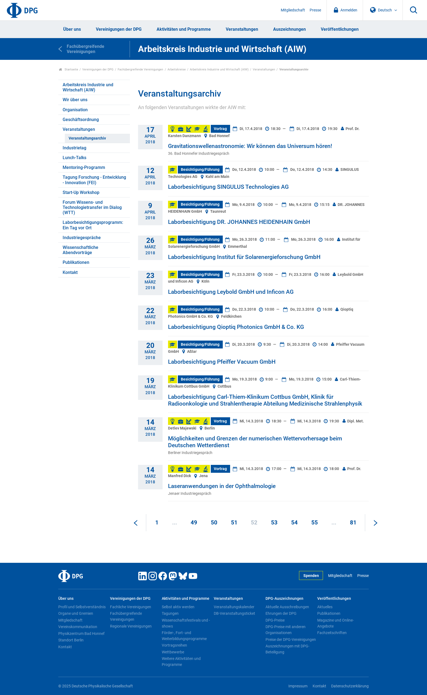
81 (353, 522)
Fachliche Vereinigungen (130, 607)
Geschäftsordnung (81, 119)
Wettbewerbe (173, 652)
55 (314, 522)
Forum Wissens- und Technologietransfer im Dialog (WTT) (92, 207)
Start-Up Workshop (81, 192)
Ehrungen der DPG (281, 613)
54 (294, 522)
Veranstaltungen (242, 29)
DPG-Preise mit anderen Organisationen (286, 630)
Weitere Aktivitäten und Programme (181, 661)
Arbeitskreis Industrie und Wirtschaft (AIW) (219, 69)
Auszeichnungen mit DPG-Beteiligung (287, 649)
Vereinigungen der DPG (119, 29)
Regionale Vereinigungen (131, 626)
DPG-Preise (275, 620)
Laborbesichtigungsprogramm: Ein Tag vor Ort (93, 225)
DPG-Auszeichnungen (284, 598)
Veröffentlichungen (340, 29)
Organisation (75, 109)
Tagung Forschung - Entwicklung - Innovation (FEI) (94, 180)
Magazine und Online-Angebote (335, 623)
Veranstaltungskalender (234, 607)
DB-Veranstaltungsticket (234, 613)
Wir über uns (75, 99)
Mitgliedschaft (293, 10)
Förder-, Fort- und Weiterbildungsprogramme (184, 636)
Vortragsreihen (174, 645)
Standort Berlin (71, 640)
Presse (315, 10)
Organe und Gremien (75, 613)
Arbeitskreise (176, 69)
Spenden (311, 575)
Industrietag (74, 147)
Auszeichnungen (289, 29)
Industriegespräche (82, 237)
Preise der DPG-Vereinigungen (291, 639)
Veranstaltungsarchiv (87, 138)
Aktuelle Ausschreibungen (287, 607)
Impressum (297, 686)
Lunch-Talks (74, 157)
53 (274, 522)
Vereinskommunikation (77, 627)
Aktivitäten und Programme (184, 29)
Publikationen (76, 262)
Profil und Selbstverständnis (82, 607)
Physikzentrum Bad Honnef (81, 633)
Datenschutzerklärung (350, 686)
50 (214, 522)
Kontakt (70, 272)
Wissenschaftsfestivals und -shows (186, 623)
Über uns (72, 29)
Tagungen (170, 613)
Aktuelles (325, 607)
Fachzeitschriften (332, 633)
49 (194, 522)
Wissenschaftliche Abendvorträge (80, 250)
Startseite (68, 69)
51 (234, 522)
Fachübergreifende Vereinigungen (140, 69)
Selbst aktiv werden (178, 607)
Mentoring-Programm (84, 167)
